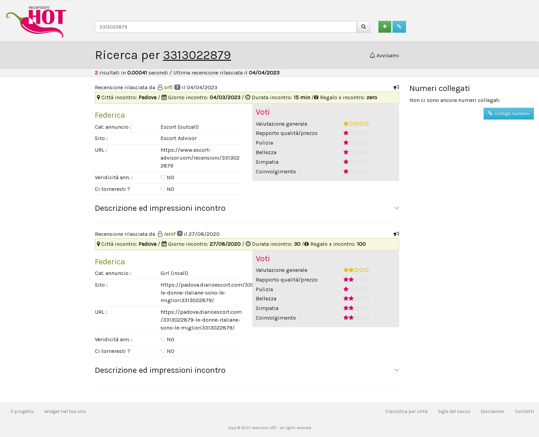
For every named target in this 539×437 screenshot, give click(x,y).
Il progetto (22, 411)
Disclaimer (493, 411)
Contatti (524, 411)
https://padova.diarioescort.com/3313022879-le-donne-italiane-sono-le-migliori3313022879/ (201, 320)
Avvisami (384, 55)
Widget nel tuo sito (65, 411)
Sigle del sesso (454, 411)
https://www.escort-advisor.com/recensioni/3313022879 (200, 158)
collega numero (508, 113)
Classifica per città (406, 411)
